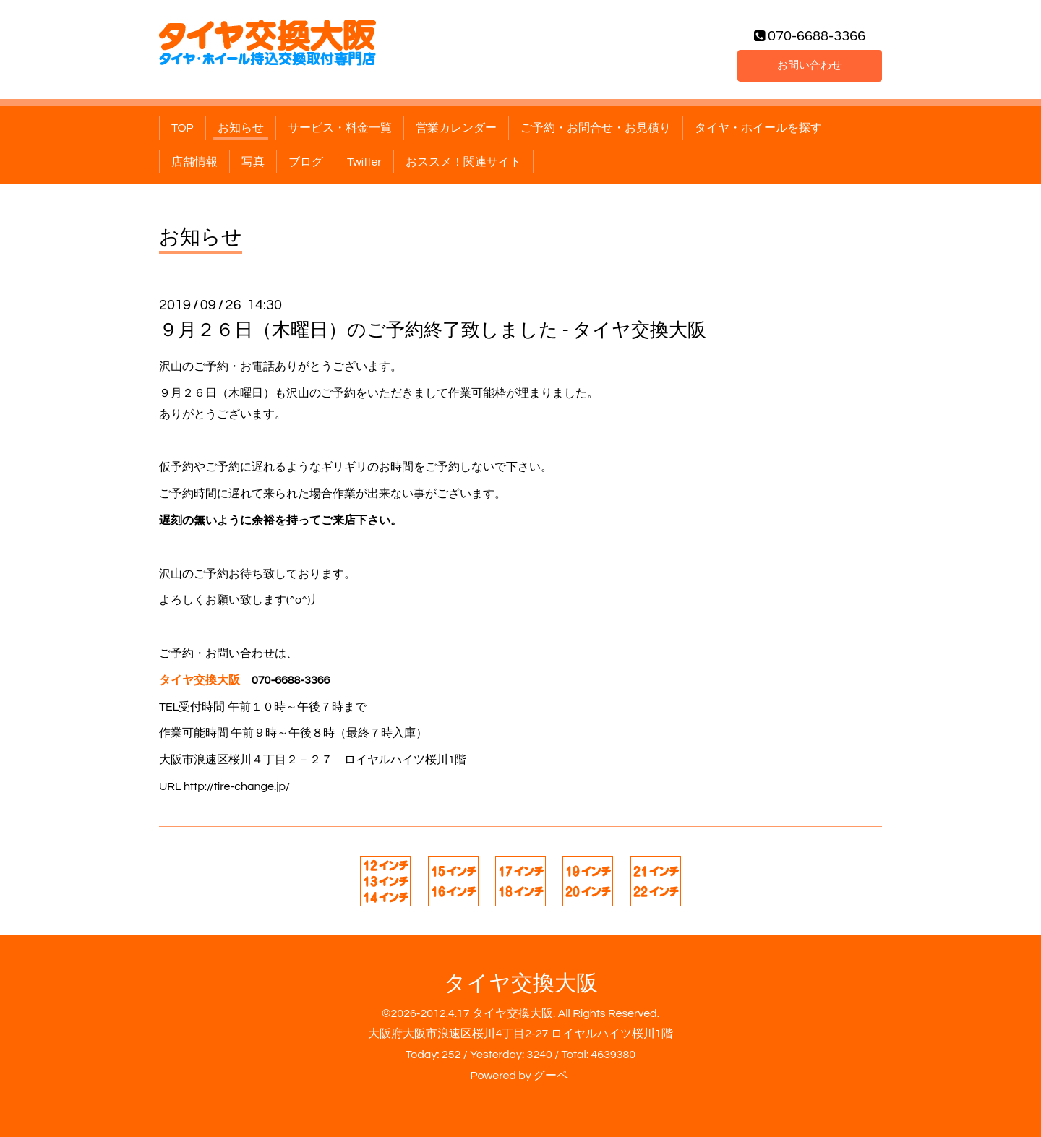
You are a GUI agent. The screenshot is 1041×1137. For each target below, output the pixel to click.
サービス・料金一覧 (340, 128)
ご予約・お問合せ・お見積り (595, 128)
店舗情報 (194, 162)
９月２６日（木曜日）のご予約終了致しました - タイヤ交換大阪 (432, 330)
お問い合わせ (809, 64)
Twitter (364, 162)
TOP (182, 128)
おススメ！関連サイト (463, 162)
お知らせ (241, 128)
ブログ (305, 162)
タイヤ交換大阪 (521, 983)
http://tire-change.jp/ (237, 786)
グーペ (551, 1075)
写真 (253, 162)
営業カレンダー (456, 128)
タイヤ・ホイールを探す (758, 128)
